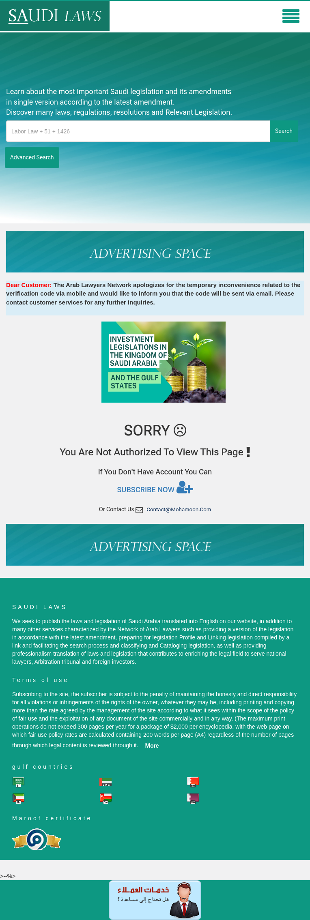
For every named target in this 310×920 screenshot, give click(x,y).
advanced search (32, 157)
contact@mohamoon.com (178, 509)
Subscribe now (155, 487)
